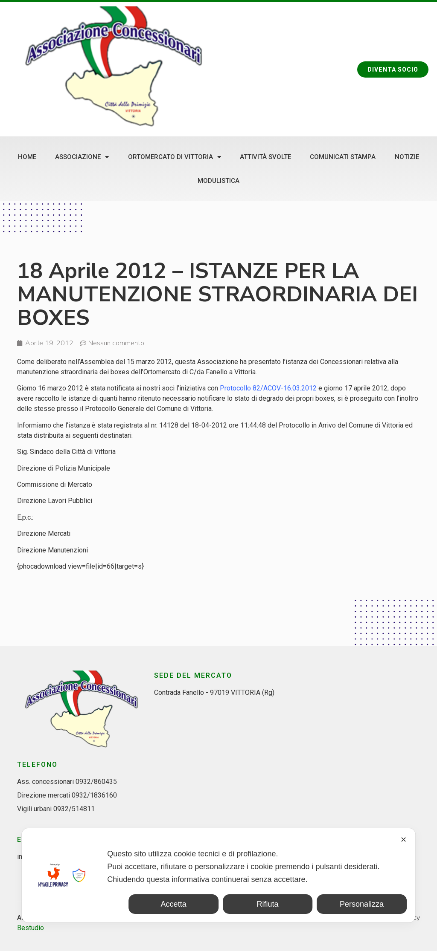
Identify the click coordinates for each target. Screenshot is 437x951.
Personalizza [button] (362, 904)
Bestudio (30, 928)
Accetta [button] (173, 904)
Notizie (407, 157)
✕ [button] (403, 839)
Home (27, 157)
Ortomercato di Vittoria (174, 157)
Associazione (82, 157)
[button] (392, 69)
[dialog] (218, 875)
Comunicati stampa (343, 157)
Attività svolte (265, 157)
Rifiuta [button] (268, 904)
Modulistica (218, 181)
